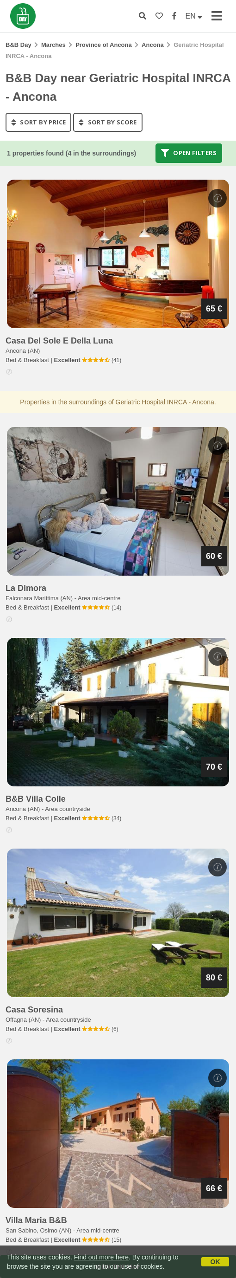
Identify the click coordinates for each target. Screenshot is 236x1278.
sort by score (108, 122)
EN (194, 16)
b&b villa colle (36, 799)
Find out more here (101, 1257)
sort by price (38, 122)
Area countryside (67, 808)
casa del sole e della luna (59, 340)
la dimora (26, 588)
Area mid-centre (99, 598)
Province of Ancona (103, 44)
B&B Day (18, 44)
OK (215, 1261)
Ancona (153, 44)
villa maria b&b (36, 1220)
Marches (53, 44)
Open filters (189, 153)
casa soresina (34, 1009)
